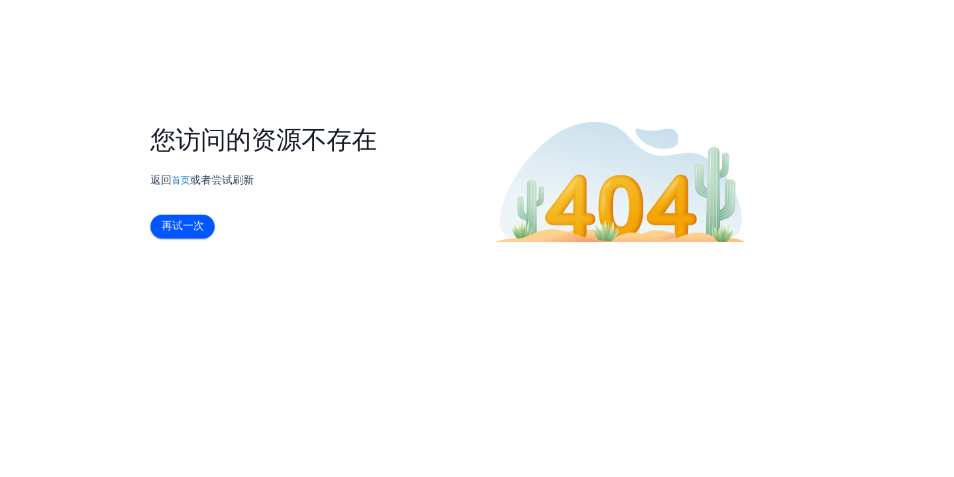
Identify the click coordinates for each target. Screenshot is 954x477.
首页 (181, 180)
